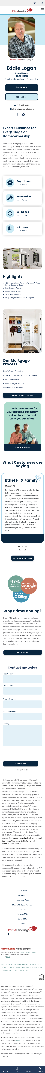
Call (17, 1069)
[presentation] (20, 752)
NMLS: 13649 (20, 1040)
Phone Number (9, 699)
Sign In (36, 2)
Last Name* (8, 685)
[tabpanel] (22, 508)
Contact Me (21, 96)
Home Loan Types (22, 900)
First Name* (8, 674)
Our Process (22, 890)
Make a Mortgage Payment (22, 905)
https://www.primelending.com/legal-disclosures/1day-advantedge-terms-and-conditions (22, 841)
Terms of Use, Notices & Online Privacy (15, 964)
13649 (8, 957)
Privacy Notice (37, 967)
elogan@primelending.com (23, 109)
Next (25, 550)
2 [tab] (22, 546)
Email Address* (9, 711)
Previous (20, 550)
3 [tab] (26, 546)
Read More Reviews (22, 558)
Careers (22, 924)
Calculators (22, 895)
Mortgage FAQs (22, 914)
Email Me (5, 1069)
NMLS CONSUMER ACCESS (28, 952)
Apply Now (21, 87)
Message (7, 723)
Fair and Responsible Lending (20, 967)
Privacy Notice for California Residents (15, 970)
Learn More (22, 652)
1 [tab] (19, 546)
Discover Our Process (22, 395)
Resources (22, 909)
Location (40, 1069)
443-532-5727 (23, 105)
